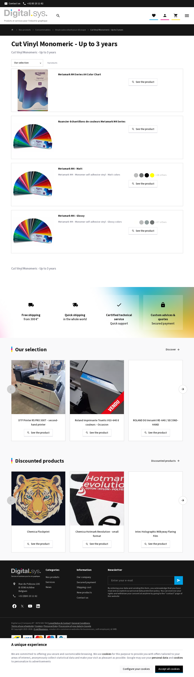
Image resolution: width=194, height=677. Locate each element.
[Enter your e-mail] (145, 580)
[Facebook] (14, 606)
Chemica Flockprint (38, 532)
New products (84, 592)
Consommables (43, 30)
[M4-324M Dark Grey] (141, 175)
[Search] (58, 15)
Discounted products (39, 461)
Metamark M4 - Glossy (71, 216)
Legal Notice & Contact (59, 623)
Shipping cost (84, 587)
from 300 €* (31, 310)
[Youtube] (30, 606)
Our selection (31, 349)
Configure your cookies (136, 669)
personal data (160, 658)
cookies (106, 654)
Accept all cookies (169, 669)
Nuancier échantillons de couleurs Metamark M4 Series (91, 122)
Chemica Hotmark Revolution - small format (97, 534)
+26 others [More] (161, 175)
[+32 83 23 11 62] (32, 3)
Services (50, 582)
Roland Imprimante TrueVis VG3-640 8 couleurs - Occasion (97, 423)
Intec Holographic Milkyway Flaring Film (155, 534)
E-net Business (41, 629)
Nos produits (25, 30)
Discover (171, 349)
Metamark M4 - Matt (70, 169)
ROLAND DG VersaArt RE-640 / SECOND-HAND (155, 423)
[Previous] (11, 389)
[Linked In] (38, 606)
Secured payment (86, 582)
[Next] (183, 389)
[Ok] (178, 580)
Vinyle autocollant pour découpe (70, 30)
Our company (84, 577)
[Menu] (187, 15)
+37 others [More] (161, 222)
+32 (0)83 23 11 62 (27, 596)
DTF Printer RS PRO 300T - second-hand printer (38, 423)
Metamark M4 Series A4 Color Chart (79, 74)
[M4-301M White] (131, 175)
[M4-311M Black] (147, 175)
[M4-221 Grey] (147, 222)
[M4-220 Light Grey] (141, 222)
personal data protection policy (145, 590)
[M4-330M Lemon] (152, 175)
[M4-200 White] (131, 222)
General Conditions (81, 623)
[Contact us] (12, 3)
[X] (22, 606)
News (48, 587)
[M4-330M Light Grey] (136, 175)
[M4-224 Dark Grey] (152, 222)
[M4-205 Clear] (136, 222)
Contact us (82, 598)
